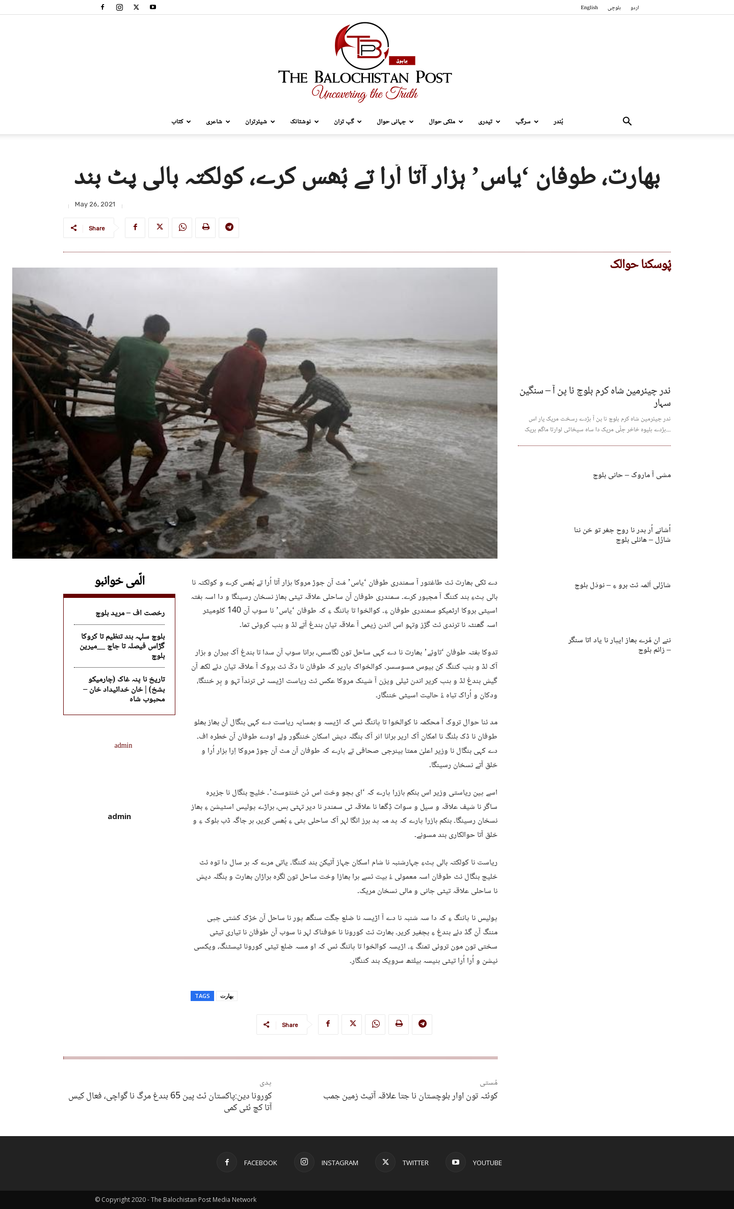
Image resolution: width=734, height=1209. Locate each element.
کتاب (181, 121)
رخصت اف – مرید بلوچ (130, 613)
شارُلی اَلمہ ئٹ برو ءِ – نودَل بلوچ (622, 585)
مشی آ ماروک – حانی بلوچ (632, 475)
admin (119, 816)
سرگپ (527, 121)
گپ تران (348, 121)
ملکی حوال (446, 121)
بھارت (226, 996)
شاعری (218, 121)
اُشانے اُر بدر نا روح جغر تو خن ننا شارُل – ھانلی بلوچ (622, 535)
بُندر (558, 121)
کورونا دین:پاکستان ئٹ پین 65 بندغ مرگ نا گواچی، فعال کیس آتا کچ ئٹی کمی (170, 1102)
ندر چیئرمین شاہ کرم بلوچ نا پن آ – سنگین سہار (595, 397)
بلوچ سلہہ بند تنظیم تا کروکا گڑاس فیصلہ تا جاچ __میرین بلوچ (122, 646)
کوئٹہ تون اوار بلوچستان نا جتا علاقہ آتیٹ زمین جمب (410, 1096)
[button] (627, 122)
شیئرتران (260, 121)
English (589, 8)
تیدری (489, 121)
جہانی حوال (395, 121)
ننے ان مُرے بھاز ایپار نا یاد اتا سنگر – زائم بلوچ (619, 645)
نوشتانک (304, 121)
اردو (635, 8)
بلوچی (614, 8)
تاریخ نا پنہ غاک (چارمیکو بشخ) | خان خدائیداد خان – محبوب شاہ (124, 689)
